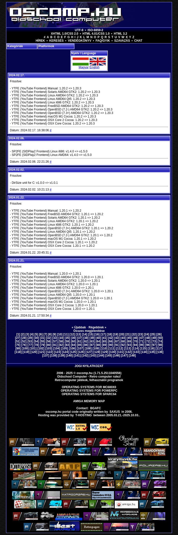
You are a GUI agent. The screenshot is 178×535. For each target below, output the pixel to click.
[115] (143, 348)
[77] (30, 345)
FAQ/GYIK (103, 40)
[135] (151, 352)
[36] (73, 338)
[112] (119, 348)
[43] (117, 338)
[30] (36, 338)
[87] (92, 345)
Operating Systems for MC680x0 (89, 387)
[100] (25, 348)
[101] (33, 348)
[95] (141, 345)
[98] (160, 345)
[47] (141, 338)
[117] (158, 348)
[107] (80, 348)
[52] (24, 341)
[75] (17, 345)
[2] (23, 334)
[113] (127, 348)
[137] (45, 355)
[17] (103, 334)
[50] (160, 338)
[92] (123, 345)
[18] (109, 334)
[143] (92, 355)
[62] (85, 341)
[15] (90, 334)
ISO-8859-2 (95, 30)
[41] (104, 338)
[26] (158, 334)
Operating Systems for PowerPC (89, 390)
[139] (61, 355)
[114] (135, 348)
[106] (72, 348)
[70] (135, 341)
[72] (147, 341)
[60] (73, 341)
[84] (73, 345)
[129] (104, 352)
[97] (154, 345)
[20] (121, 334)
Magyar (84, 67)
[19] (115, 334)
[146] (116, 355)
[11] (66, 334)
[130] (112, 352)
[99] (18, 348)
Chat (138, 40)
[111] (111, 348)
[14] (84, 334)
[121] (41, 352)
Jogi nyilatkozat (89, 366)
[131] (120, 352)
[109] (96, 348)
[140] (69, 355)
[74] (160, 341)
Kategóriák (15, 46)
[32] (48, 338)
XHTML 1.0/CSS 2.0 (64, 33)
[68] (123, 341)
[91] (117, 345)
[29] (30, 338)
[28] (24, 338)
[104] (56, 348)
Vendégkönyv (79, 40)
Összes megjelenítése (89, 331)
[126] (81, 352)
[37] (79, 338)
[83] (67, 345)
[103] (48, 348)
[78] (36, 345)
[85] (79, 345)
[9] (54, 334)
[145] (108, 355)
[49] (154, 338)
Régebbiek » (97, 327)
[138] (53, 355)
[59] (67, 341)
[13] (78, 334)
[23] (140, 334)
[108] (88, 348)
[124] (65, 352)
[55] (42, 341)
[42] (110, 338)
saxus (114, 411)
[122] (49, 352)
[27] (17, 338)
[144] (100, 355)
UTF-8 (79, 30)
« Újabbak (79, 327)
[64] (98, 341)
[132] (128, 352)
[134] (144, 352)
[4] (32, 334)
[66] (110, 341)
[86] (85, 345)
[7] (45, 334)
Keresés (56, 40)
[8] (50, 334)
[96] (147, 345)
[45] (129, 338)
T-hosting (83, 415)
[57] (54, 341)
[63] (92, 341)
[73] (154, 341)
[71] (141, 341)
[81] (54, 345)
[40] (98, 338)
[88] (98, 345)
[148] (132, 355)
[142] (85, 355)
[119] (26, 352)
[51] (17, 341)
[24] (146, 334)
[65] (104, 341)
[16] (97, 334)
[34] (61, 338)
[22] (134, 334)
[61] (79, 341)
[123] (57, 352)
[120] (33, 352)
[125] (73, 352)
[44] (123, 338)
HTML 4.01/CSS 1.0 (96, 33)
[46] (135, 338)
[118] (18, 352)
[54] (36, 341)
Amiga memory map (89, 401)
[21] (128, 334)
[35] (67, 338)
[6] (41, 334)
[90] (110, 345)
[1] (18, 334)
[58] (61, 341)
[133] (136, 352)
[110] (103, 348)
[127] (88, 352)
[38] (85, 338)
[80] (48, 345)
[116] (151, 348)
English (94, 67)
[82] (61, 345)
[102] (40, 348)
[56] (48, 341)
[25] (152, 334)
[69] (129, 341)
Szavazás (122, 40)
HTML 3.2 (120, 33)
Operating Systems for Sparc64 (89, 394)
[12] (72, 334)
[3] (27, 334)
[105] (64, 348)
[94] (135, 345)
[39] (92, 338)
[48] (147, 338)
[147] (124, 355)
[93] (129, 345)
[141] (77, 355)
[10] (59, 334)
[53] (30, 341)
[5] (36, 334)
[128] (96, 352)
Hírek (40, 40)
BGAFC (95, 408)
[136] (159, 352)
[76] (24, 345)
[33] (54, 338)
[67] (117, 341)
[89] (104, 345)
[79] (42, 345)
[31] (42, 338)
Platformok (46, 46)
